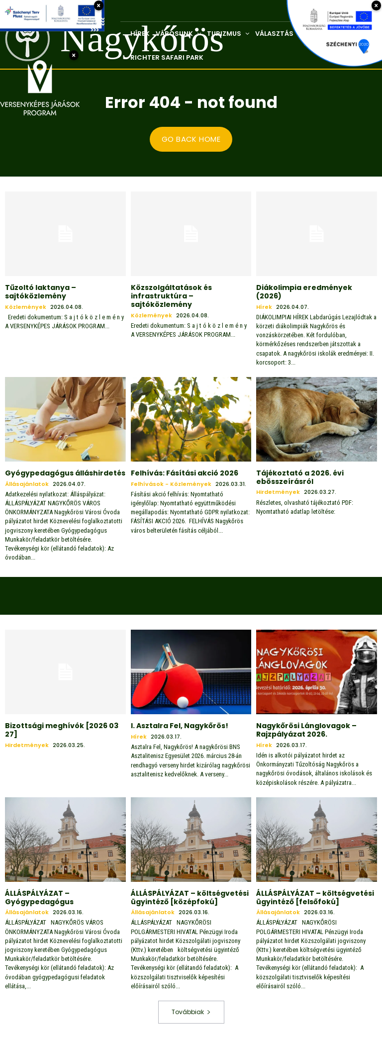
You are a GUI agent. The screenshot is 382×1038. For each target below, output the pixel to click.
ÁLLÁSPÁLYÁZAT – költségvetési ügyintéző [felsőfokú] (315, 897)
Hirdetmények (278, 492)
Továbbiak (191, 1011)
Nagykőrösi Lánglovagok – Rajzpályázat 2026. (306, 730)
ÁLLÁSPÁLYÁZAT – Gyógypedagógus (39, 897)
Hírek (264, 306)
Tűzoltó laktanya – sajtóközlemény (40, 292)
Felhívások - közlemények (171, 483)
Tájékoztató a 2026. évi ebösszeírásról (300, 477)
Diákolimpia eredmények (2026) (304, 292)
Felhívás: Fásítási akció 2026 (184, 472)
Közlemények (25, 306)
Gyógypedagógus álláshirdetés (65, 472)
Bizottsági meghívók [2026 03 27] (61, 730)
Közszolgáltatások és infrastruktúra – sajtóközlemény (171, 296)
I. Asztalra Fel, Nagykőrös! (179, 726)
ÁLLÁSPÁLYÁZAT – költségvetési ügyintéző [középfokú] (190, 897)
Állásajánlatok (27, 483)
